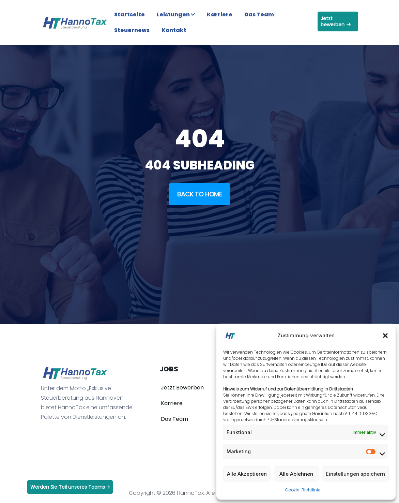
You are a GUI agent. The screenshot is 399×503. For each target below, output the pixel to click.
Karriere (219, 14)
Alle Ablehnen (296, 474)
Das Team (259, 14)
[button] (385, 335)
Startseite (129, 14)
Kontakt (174, 30)
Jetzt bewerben (336, 21)
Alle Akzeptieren (247, 474)
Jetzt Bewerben (182, 387)
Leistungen (176, 14)
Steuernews (132, 30)
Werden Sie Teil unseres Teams (70, 487)
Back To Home (199, 194)
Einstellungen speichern (355, 474)
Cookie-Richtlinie (302, 490)
